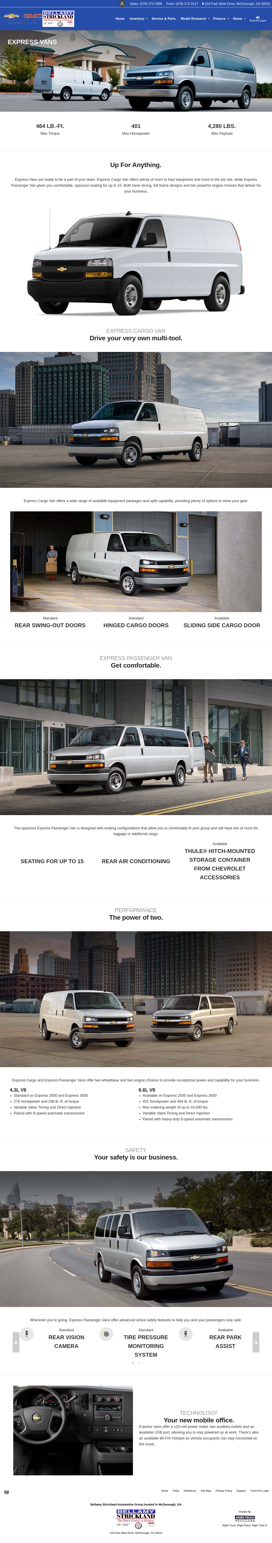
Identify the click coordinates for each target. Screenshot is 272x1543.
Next (256, 1342)
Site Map (206, 1490)
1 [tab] (133, 1363)
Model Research (195, 18)
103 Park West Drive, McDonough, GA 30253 (236, 4)
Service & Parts (164, 18)
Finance (221, 18)
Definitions (190, 1490)
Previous (16, 1342)
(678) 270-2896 (151, 4)
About (239, 18)
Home (119, 18)
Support (241, 1490)
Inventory (139, 18)
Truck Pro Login (259, 1490)
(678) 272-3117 (187, 4)
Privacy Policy (224, 1490)
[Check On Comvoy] (122, 4)
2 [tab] (139, 1363)
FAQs (176, 1490)
